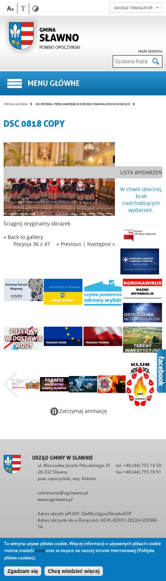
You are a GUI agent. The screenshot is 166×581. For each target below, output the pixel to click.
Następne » (101, 243)
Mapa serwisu (150, 51)
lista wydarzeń (141, 172)
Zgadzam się (22, 571)
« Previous (69, 243)
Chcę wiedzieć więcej (74, 571)
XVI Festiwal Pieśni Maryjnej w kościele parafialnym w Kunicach (82, 104)
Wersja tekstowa (23, 8)
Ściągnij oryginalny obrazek (37, 223)
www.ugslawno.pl (55, 499)
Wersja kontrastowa (35, 8)
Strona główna (16, 104)
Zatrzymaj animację (83, 410)
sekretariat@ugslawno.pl (63, 493)
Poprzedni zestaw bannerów (11, 384)
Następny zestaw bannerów (155, 384)
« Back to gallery (23, 236)
